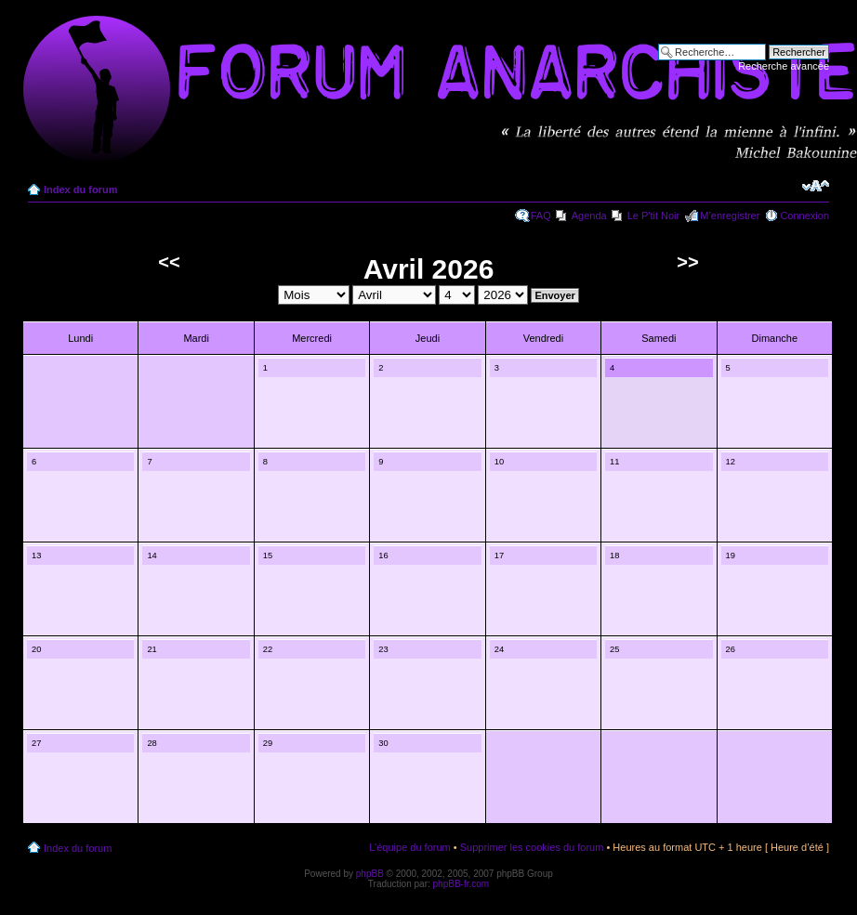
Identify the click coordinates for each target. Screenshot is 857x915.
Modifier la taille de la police (815, 185)
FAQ (541, 215)
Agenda (589, 215)
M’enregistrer (729, 215)
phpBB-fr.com (461, 884)
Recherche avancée (783, 66)
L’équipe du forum (409, 847)
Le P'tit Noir (653, 215)
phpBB (370, 874)
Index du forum (80, 189)
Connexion (804, 215)
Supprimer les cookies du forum (532, 847)
